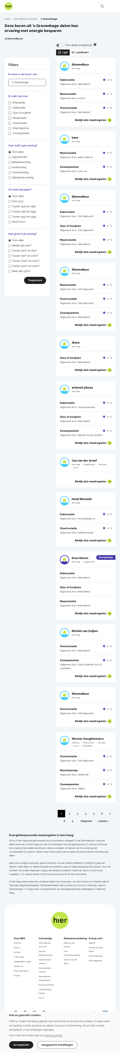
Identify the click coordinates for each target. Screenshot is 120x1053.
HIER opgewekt (95, 961)
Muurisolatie (20, 117)
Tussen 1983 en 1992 (24, 211)
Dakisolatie (19, 107)
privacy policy (54, 1035)
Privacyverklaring (21, 971)
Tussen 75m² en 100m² (25, 255)
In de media (19, 957)
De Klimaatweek (96, 956)
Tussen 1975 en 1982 (24, 206)
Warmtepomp (21, 128)
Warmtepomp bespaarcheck (45, 978)
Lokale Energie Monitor (45, 991)
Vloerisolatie (20, 123)
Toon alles (18, 151)
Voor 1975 (17, 201)
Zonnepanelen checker (45, 970)
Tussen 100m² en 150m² (26, 260)
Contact (17, 975)
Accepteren (21, 1044)
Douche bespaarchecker (45, 953)
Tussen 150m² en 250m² (26, 266)
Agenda (92, 943)
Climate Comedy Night (96, 949)
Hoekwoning (19, 167)
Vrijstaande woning (23, 177)
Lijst (63, 52)
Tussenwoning (20, 172)
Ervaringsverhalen (46, 985)
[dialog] (60, 1032)
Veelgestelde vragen (22, 961)
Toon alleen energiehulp (78, 45)
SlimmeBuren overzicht (45, 945)
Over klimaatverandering (72, 953)
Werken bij (18, 966)
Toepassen (35, 280)
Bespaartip (19, 102)
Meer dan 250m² (21, 271)
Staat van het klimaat (69, 945)
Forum (41, 998)
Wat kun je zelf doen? (70, 962)
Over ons (17, 943)
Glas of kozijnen (22, 112)
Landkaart (80, 52)
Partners (17, 952)
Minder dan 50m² (22, 245)
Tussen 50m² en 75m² (24, 250)
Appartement (19, 157)
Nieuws (17, 948)
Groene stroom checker (45, 962)
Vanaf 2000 (18, 221)
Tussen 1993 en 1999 (24, 216)
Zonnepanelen (21, 133)
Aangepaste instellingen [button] (57, 1044)
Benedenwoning (21, 162)
